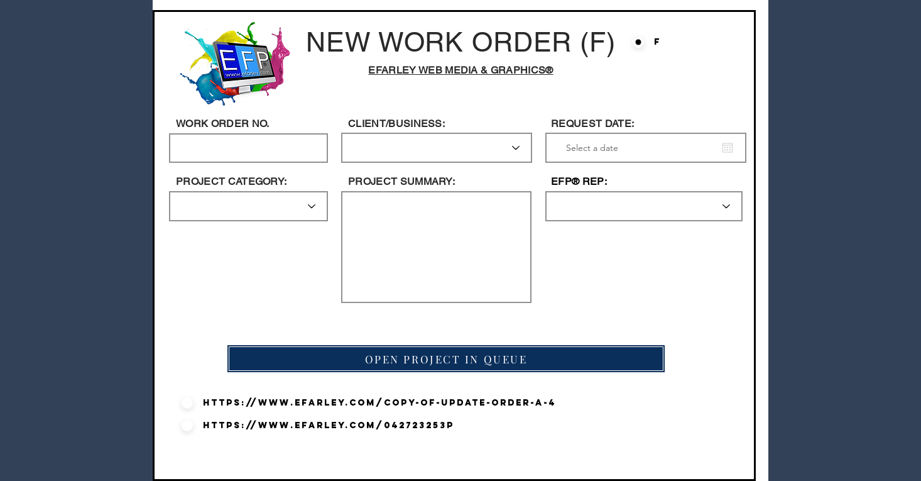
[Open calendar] (727, 148)
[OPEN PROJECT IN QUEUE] (446, 359)
